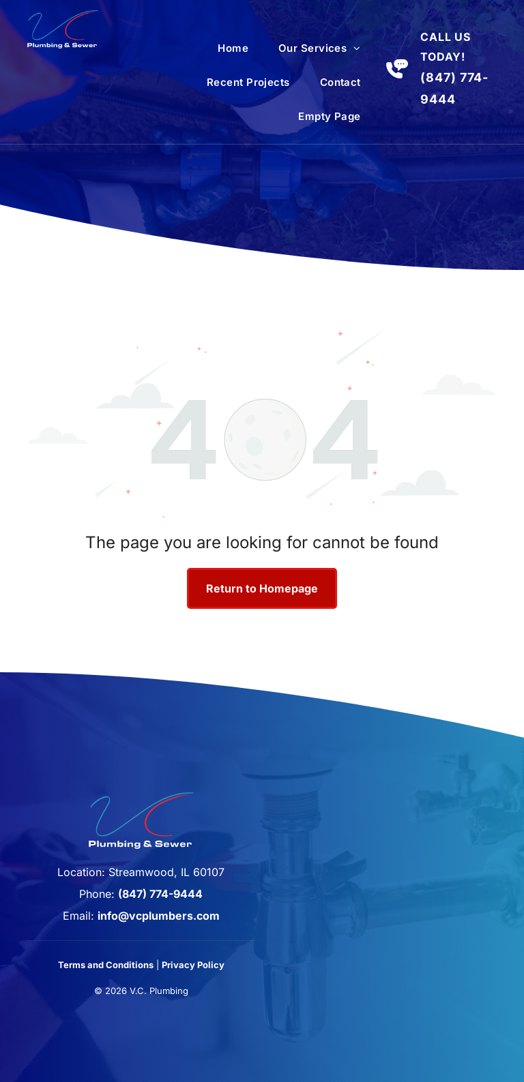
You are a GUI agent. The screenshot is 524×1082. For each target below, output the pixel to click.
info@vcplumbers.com (159, 915)
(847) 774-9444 (160, 894)
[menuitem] (233, 48)
